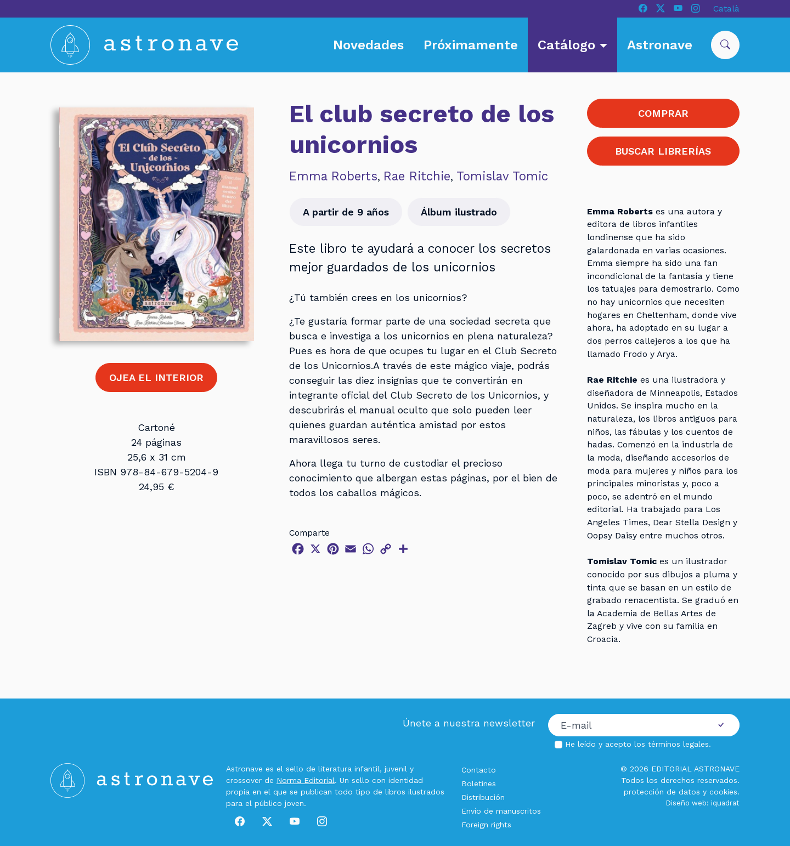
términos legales (678, 744)
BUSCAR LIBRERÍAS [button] (663, 151)
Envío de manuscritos (501, 811)
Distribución (483, 797)
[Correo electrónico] (625, 725)
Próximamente (471, 45)
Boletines (478, 783)
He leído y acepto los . (638, 744)
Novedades (368, 45)
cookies (723, 791)
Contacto (478, 769)
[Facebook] (643, 9)
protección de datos (662, 791)
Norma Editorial (305, 780)
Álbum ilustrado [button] (459, 212)
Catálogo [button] (568, 45)
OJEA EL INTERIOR (156, 377)
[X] (660, 9)
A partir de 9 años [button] (346, 212)
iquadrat (725, 803)
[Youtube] (678, 9)
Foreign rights (486, 824)
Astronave (659, 45)
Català (726, 8)
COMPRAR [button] (663, 113)
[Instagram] (695, 9)
